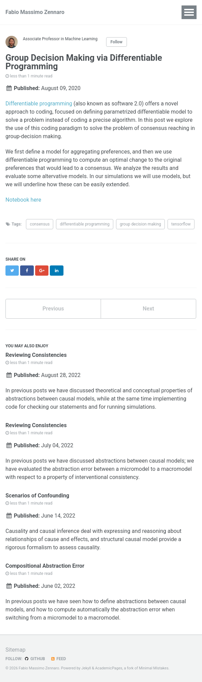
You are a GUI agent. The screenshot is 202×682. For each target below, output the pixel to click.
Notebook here (23, 200)
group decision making (140, 224)
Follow (116, 42)
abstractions (20, 398)
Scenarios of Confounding (37, 495)
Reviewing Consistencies (36, 355)
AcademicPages (108, 668)
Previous (53, 308)
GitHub (34, 658)
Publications (101, 12)
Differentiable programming (38, 103)
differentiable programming (85, 224)
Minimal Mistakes (154, 668)
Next (148, 308)
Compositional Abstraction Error (44, 566)
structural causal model (129, 539)
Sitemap (15, 650)
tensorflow (181, 224)
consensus (39, 224)
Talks (133, 12)
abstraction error (72, 469)
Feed (58, 658)
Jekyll (86, 668)
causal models (77, 398)
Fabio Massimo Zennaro (34, 12)
